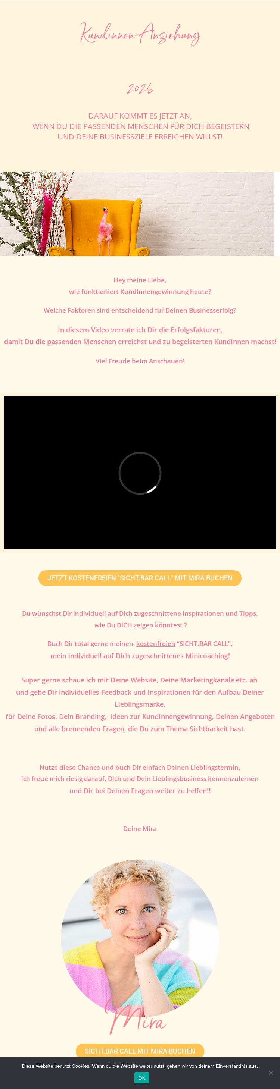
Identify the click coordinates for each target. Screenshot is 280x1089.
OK (141, 1078)
